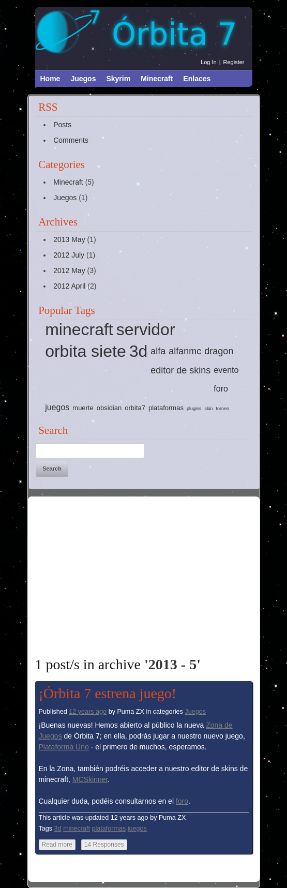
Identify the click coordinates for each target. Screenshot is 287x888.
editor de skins (180, 370)
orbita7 (135, 408)
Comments (70, 140)
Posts (62, 125)
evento (226, 370)
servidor (145, 329)
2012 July (68, 255)
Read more (57, 844)
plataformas (166, 408)
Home (50, 78)
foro (221, 388)
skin (208, 408)
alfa (157, 351)
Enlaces (196, 78)
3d (138, 351)
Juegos (83, 78)
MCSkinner (90, 779)
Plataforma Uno (64, 747)
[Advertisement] (161, 576)
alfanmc (185, 351)
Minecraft (157, 78)
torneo (222, 408)
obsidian (109, 408)
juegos (57, 407)
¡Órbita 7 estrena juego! (108, 693)
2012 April (69, 286)
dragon (218, 351)
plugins (194, 408)
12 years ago (88, 711)
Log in (209, 62)
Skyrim (118, 78)
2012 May (69, 270)
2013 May (69, 239)
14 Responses (104, 844)
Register (234, 62)
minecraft (79, 329)
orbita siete (85, 351)
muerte (82, 408)
